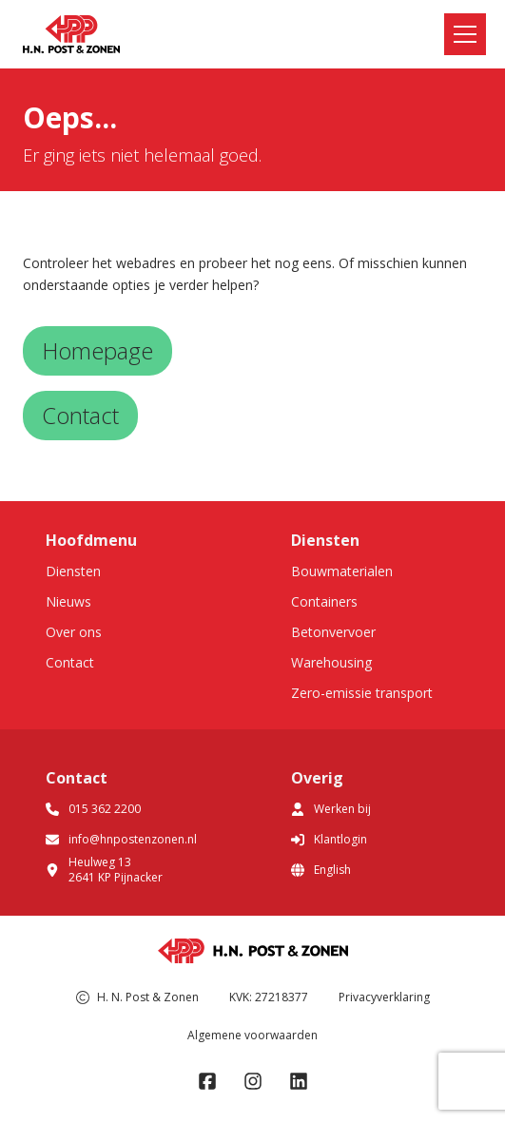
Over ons (74, 632)
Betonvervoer (333, 632)
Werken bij (331, 809)
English (321, 870)
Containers (324, 601)
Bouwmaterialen (342, 571)
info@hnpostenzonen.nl (121, 839)
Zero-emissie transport (362, 693)
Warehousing (331, 662)
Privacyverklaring (384, 997)
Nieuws (68, 601)
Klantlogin (329, 839)
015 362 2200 (93, 809)
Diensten (73, 571)
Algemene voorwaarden (252, 1035)
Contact (70, 662)
